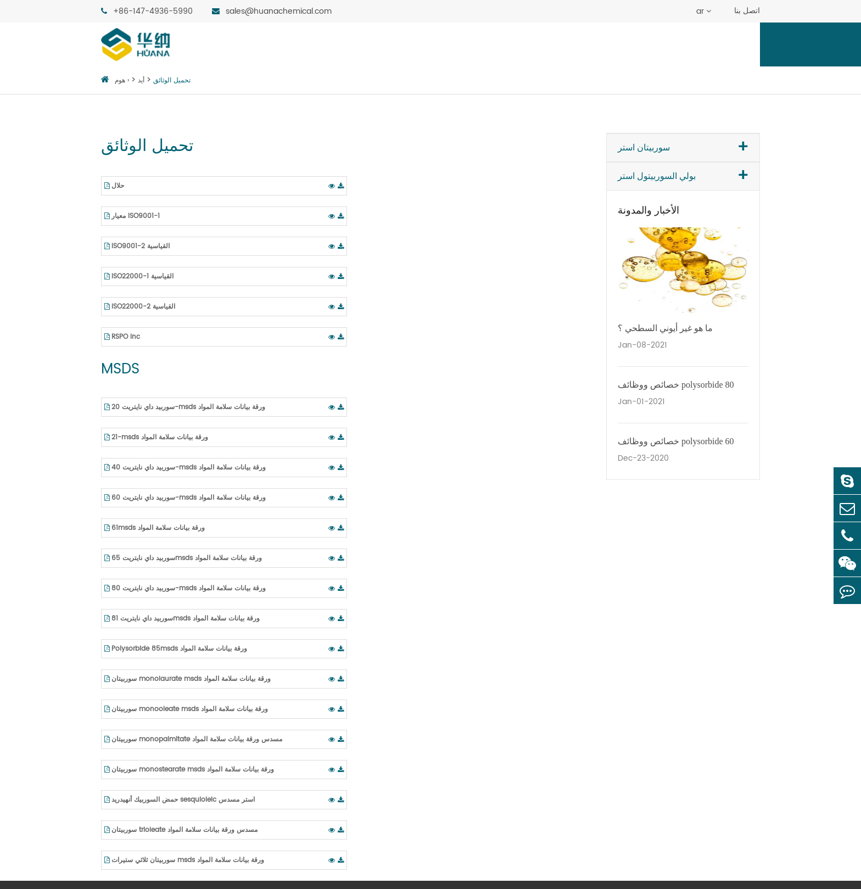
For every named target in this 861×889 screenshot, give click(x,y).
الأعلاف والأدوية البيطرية (496, 712)
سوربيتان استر (264, 44)
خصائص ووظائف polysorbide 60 (676, 441)
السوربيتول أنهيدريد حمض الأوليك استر (171, 731)
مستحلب (611, 637)
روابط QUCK (726, 590)
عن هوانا (569, 44)
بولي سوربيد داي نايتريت (339, 637)
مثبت (604, 656)
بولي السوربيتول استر (362, 44)
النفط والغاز (473, 693)
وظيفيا (509, 44)
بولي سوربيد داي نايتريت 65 (346, 712)
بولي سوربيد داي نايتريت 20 (346, 619)
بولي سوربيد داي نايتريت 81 (345, 749)
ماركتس (450, 44)
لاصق (461, 749)
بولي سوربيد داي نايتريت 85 (346, 768)
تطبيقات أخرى (477, 805)
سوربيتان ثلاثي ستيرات (143, 675)
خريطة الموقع (387, 865)
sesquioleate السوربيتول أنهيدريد (165, 712)
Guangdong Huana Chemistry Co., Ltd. (238, 865)
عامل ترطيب (619, 712)
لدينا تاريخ (716, 656)
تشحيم (463, 731)
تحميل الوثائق (172, 80)
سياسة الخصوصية (446, 865)
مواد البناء (469, 787)
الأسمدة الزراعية (481, 768)
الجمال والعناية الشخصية (496, 656)
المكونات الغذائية (481, 619)
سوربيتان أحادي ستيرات (145, 656)
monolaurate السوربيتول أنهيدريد (165, 619)
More (606, 731)
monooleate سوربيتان (145, 693)
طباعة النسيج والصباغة (493, 675)
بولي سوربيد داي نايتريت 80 (346, 731)
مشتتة (606, 619)
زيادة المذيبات (620, 675)
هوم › (122, 80)
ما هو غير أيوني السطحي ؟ (665, 328)
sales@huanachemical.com (272, 11)
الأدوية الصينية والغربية (492, 637)
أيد (621, 44)
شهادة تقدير (720, 637)
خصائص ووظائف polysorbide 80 (676, 384)
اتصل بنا (747, 10)
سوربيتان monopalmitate (153, 637)
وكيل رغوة (614, 693)
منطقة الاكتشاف (688, 44)
